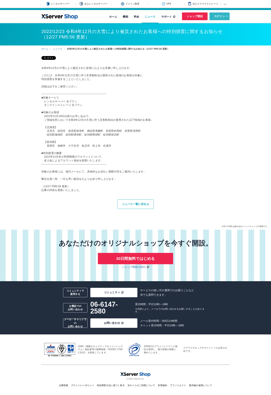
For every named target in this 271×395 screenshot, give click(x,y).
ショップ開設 (195, 16)
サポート (168, 16)
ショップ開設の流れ (134, 266)
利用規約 (162, 385)
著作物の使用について (200, 385)
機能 (125, 16)
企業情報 (63, 385)
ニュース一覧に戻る (135, 204)
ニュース (150, 16)
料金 (136, 16)
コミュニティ (114, 292)
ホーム (113, 16)
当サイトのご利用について (141, 385)
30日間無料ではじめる (135, 258)
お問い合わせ (114, 322)
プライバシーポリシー (82, 385)
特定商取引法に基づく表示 (111, 385)
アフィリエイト (178, 385)
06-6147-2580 (104, 307)
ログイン (219, 16)
